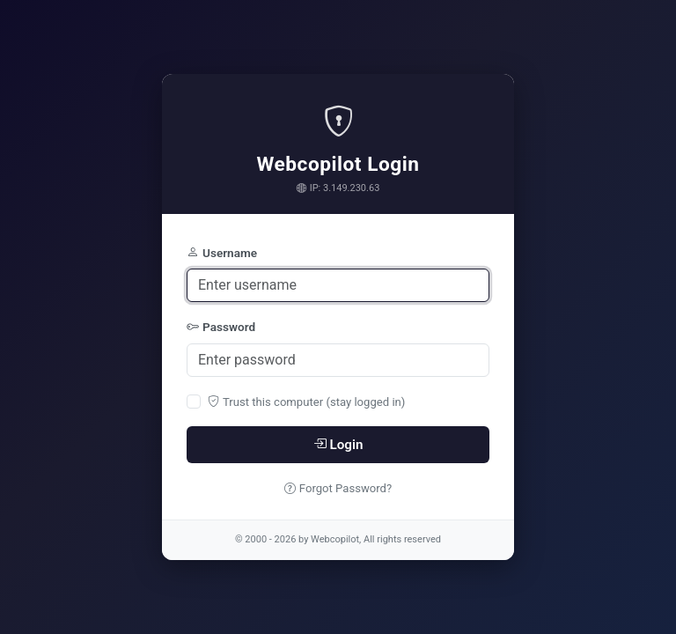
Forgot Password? (338, 488)
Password (221, 327)
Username (222, 253)
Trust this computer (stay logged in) (306, 402)
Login (338, 445)
